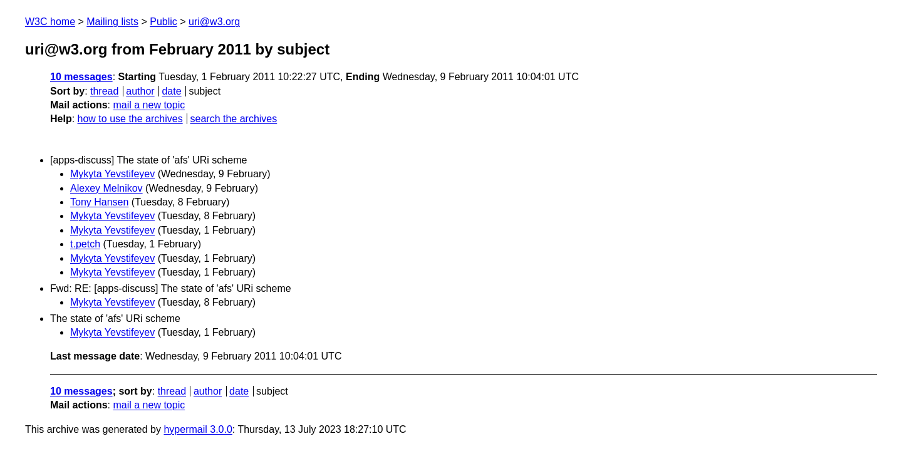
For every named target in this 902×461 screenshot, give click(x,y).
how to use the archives (130, 118)
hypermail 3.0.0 (197, 429)
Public (163, 21)
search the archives (233, 118)
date (171, 91)
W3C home (50, 21)
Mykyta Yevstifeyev (112, 173)
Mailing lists (112, 21)
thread (104, 91)
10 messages (81, 76)
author (140, 91)
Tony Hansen (99, 202)
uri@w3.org (214, 21)
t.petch (85, 244)
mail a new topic (149, 105)
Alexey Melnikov (106, 188)
